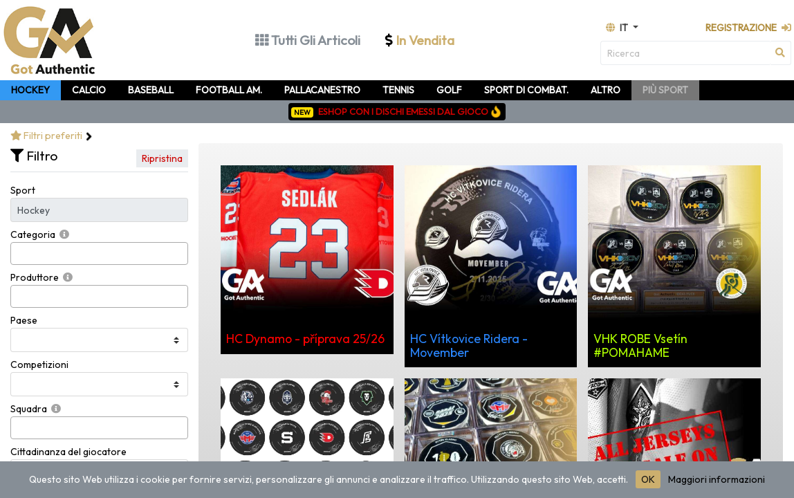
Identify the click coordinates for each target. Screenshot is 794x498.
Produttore (34, 277)
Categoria (32, 234)
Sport (22, 190)
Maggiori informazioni (716, 479)
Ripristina (162, 158)
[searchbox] (18, 253)
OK (648, 479)
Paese (23, 320)
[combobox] (99, 253)
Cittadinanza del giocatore (68, 451)
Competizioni (39, 364)
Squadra (28, 409)
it (618, 27)
